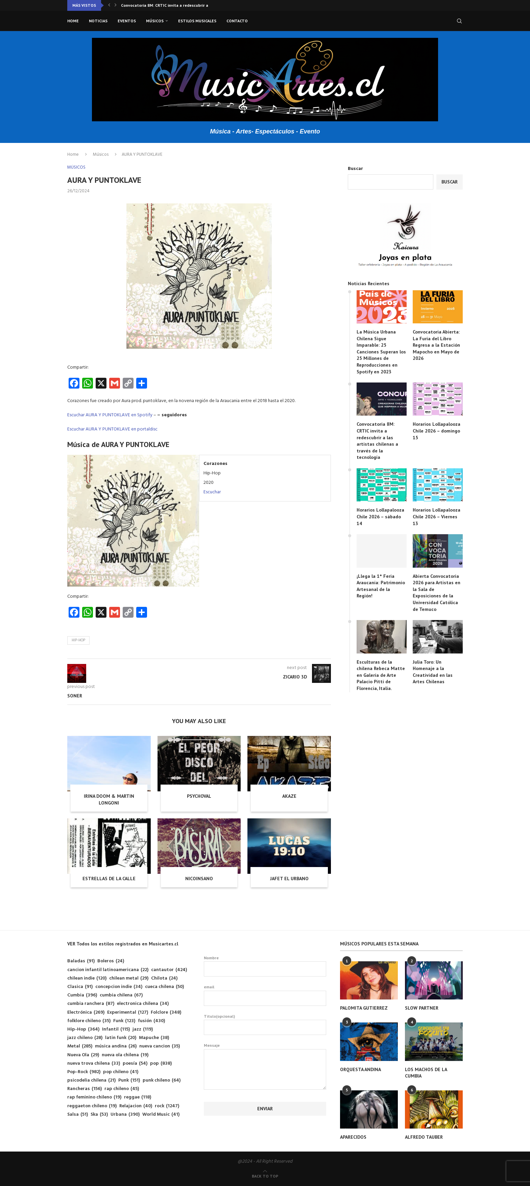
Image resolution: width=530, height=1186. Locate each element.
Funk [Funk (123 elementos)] (124, 1021)
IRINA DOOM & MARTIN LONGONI (109, 799)
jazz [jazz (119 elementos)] (142, 1029)
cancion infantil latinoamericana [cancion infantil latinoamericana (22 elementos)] (107, 970)
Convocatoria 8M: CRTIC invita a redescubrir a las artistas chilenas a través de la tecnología (377, 440)
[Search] (459, 21)
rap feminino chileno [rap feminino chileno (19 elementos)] (94, 1097)
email (265, 995)
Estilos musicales (197, 20)
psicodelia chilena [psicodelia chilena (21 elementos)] (91, 1080)
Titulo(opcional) (265, 1024)
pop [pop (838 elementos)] (161, 1063)
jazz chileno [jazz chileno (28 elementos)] (84, 1038)
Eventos (127, 20)
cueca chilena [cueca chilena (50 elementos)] (164, 987)
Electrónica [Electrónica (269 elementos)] (85, 1012)
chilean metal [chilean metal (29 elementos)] (128, 978)
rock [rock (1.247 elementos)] (167, 1106)
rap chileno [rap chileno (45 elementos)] (121, 1089)
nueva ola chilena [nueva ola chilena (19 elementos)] (125, 1055)
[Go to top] (265, 1176)
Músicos (155, 20)
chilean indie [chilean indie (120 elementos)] (86, 978)
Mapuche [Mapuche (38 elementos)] (154, 1038)
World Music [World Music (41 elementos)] (160, 1114)
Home (73, 20)
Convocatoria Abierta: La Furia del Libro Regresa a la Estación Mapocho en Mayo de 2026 (436, 345)
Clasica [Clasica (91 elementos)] (80, 987)
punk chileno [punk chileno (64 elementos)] (161, 1080)
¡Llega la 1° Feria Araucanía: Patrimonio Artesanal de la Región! (381, 586)
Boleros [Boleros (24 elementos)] (110, 961)
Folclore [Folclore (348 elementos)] (166, 1012)
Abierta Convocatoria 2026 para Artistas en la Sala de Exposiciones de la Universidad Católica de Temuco (436, 592)
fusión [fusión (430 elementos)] (151, 1021)
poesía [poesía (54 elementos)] (135, 1063)
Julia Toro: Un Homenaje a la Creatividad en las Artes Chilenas (433, 672)
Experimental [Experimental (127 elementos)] (127, 1012)
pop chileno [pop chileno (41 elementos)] (120, 1072)
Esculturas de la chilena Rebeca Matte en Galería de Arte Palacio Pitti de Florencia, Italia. (381, 675)
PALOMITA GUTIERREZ (364, 1008)
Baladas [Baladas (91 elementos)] (81, 961)
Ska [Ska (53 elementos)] (99, 1114)
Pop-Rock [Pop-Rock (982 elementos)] (83, 1072)
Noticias (98, 20)
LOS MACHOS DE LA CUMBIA (426, 1072)
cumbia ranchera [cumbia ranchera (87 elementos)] (90, 1003)
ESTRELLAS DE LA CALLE (109, 878)
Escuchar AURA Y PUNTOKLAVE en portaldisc (112, 429)
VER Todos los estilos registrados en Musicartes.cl (122, 944)
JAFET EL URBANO (289, 878)
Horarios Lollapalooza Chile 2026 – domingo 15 (436, 430)
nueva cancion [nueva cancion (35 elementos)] (159, 1046)
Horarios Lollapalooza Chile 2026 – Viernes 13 (436, 516)
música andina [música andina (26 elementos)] (116, 1046)
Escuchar (212, 492)
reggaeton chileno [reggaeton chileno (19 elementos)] (92, 1106)
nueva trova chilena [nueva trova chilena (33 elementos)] (93, 1063)
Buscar (355, 169)
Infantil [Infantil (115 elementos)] (116, 1029)
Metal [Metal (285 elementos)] (79, 1046)
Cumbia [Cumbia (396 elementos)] (82, 995)
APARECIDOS (353, 1137)
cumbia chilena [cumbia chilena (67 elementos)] (121, 995)
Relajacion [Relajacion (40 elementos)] (135, 1106)
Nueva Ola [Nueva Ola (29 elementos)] (83, 1055)
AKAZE (289, 796)
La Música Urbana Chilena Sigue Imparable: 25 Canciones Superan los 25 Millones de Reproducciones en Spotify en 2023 (381, 352)
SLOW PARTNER (421, 1008)
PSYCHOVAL (199, 796)
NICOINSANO (199, 878)
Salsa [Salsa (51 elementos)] (77, 1114)
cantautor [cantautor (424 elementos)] (169, 970)
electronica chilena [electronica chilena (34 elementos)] (143, 1003)
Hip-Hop (78, 640)
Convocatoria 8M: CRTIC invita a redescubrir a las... (169, 5)
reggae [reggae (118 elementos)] (137, 1097)
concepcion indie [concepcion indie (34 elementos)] (118, 987)
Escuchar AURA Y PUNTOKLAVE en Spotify (109, 415)
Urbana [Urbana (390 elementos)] (125, 1114)
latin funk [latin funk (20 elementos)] (120, 1038)
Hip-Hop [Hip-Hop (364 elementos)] (83, 1029)
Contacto (237, 20)
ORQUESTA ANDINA (360, 1069)
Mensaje (265, 1049)
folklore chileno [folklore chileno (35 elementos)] (89, 1021)
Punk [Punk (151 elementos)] (129, 1080)
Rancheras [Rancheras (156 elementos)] (84, 1089)
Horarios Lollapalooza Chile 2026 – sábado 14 (380, 516)
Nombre (265, 966)
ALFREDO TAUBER (424, 1137)
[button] (109, 5)
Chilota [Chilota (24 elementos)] (164, 978)
